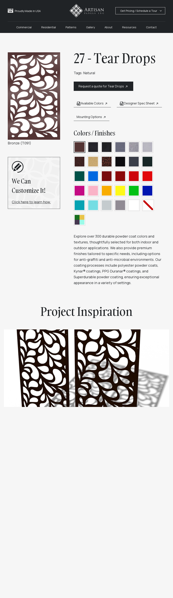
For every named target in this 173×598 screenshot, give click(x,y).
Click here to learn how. (31, 202)
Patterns (71, 27)
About (108, 27)
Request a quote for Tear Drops (103, 86)
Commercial (24, 27)
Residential (48, 27)
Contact (151, 27)
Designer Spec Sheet (139, 103)
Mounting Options (91, 117)
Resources (129, 27)
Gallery (90, 27)
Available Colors (92, 103)
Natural (89, 73)
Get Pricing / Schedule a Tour (142, 11)
